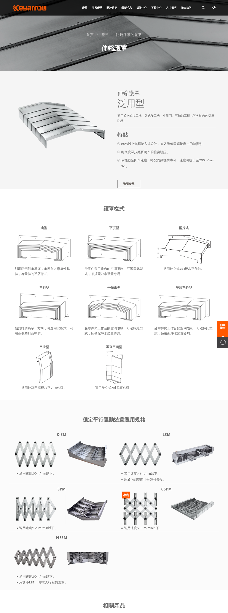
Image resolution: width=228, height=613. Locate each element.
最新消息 (126, 7)
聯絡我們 (186, 7)
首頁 (90, 35)
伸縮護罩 (114, 48)
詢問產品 (129, 183)
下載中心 (156, 7)
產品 (84, 7)
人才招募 (171, 7)
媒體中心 (141, 7)
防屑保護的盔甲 (129, 35)
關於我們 (112, 7)
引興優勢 (97, 7)
